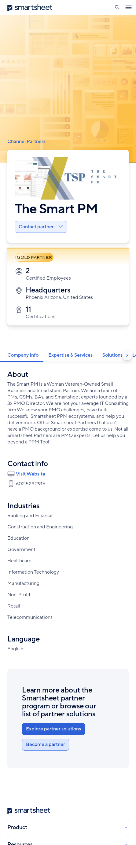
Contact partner (41, 226)
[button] (117, 7)
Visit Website (30, 474)
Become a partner (45, 744)
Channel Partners (26, 141)
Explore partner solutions (53, 729)
